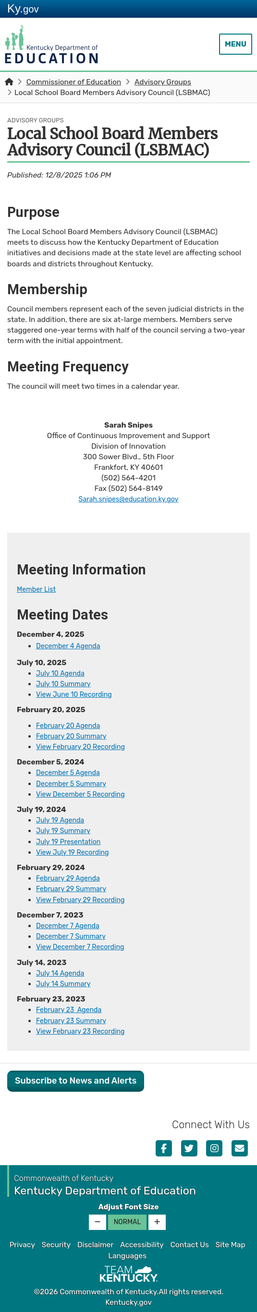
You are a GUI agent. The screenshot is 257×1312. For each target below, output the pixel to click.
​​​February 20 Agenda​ (71, 725)
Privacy (22, 1244)
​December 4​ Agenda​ (71, 646)
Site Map (230, 1244)
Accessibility (142, 1244)
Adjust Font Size (128, 1206)
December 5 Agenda (71, 772)
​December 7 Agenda (70, 925)
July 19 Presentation (71, 841)
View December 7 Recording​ (84, 946)
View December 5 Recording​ (84, 793)
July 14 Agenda (62, 972)
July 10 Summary (66, 684)
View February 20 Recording (85, 746)
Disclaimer (95, 1244)
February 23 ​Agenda (72, 1009)
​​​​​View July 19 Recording (76, 851)
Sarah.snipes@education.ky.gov (129, 499)
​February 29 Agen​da (71, 877)
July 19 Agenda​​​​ (62, 819)
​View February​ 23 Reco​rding (84, 1030)
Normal (127, 1221)
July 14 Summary (66, 982)
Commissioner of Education (74, 82)
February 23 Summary (74, 1019)
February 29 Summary (74, 888)
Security (56, 1244)
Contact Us (189, 1244)
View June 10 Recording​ (77, 694)
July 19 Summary (66, 830)
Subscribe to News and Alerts (75, 1079)
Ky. (23, 8)
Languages (127, 1255)
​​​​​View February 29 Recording (84, 899)
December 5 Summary (74, 783)
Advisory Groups (163, 82)
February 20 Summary (74, 735)
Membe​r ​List (38, 589)
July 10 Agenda (62, 673)
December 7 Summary (74, 935)
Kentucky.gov (128, 1301)
